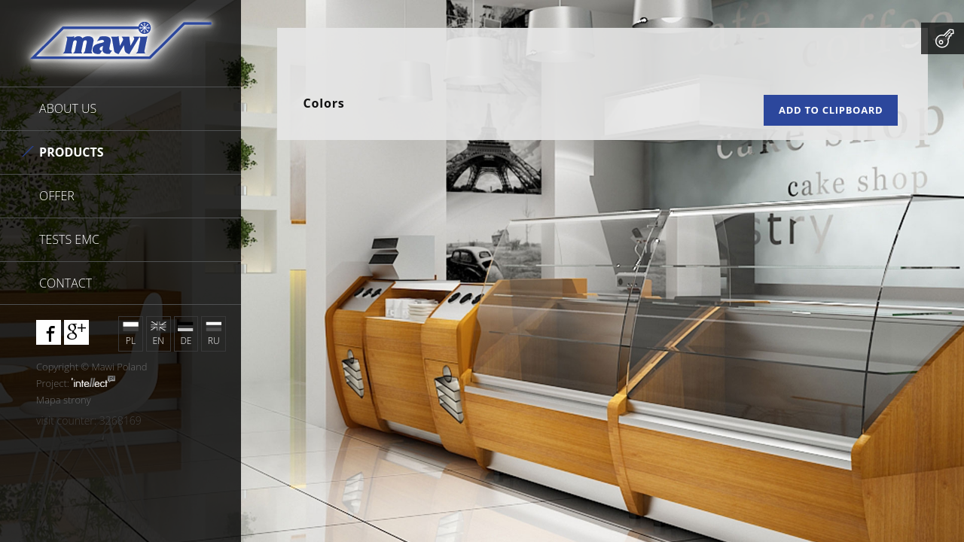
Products (71, 152)
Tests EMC (69, 239)
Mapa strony (63, 399)
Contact (65, 283)
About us (67, 108)
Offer (57, 195)
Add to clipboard (831, 110)
